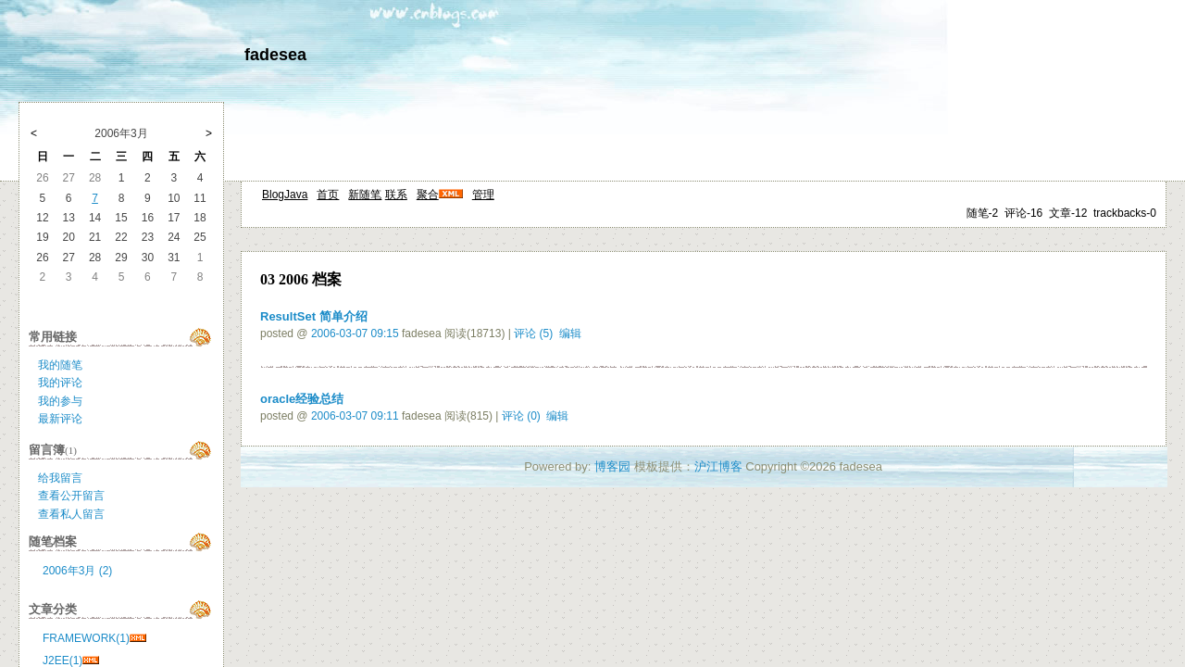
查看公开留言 (71, 495)
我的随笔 (60, 365)
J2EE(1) (62, 660)
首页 (328, 194)
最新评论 (60, 418)
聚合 (428, 194)
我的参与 (60, 401)
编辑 (570, 333)
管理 (483, 194)
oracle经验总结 (301, 399)
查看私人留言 (71, 514)
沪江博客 (718, 466)
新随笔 (364, 194)
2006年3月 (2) (77, 570)
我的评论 (60, 382)
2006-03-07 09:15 (355, 333)
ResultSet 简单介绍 (314, 316)
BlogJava (284, 194)
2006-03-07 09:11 (355, 415)
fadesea (275, 54)
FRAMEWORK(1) (86, 638)
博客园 (612, 466)
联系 (396, 194)
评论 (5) (533, 333)
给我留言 (60, 478)
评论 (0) (521, 415)
